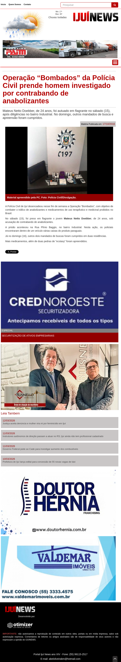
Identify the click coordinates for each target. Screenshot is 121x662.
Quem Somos (15, 4)
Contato (27, 4)
